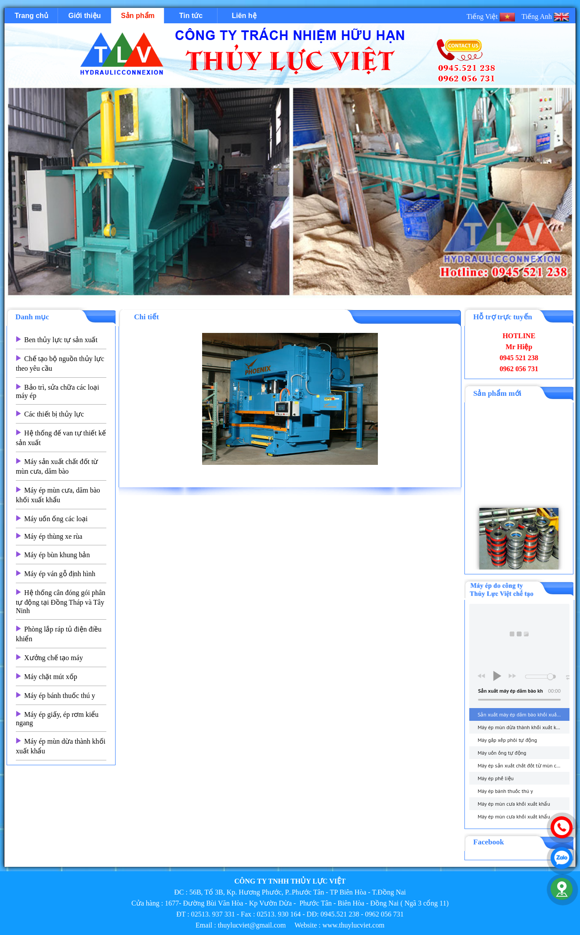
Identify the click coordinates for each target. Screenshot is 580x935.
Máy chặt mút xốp (50, 676)
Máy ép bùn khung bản (57, 555)
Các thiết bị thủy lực (54, 414)
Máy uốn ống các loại (56, 518)
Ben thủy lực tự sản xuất (61, 339)
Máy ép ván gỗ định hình (59, 573)
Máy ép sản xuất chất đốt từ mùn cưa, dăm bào (523, 765)
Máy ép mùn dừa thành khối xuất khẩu (521, 727)
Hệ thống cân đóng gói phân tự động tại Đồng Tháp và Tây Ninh (60, 601)
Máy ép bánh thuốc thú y (59, 695)
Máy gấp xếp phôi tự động (507, 740)
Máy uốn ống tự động (502, 752)
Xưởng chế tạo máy (53, 657)
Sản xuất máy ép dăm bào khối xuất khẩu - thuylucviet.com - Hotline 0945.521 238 (523, 714)
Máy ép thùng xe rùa (53, 536)
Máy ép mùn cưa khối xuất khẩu (514, 803)
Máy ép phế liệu (496, 778)
